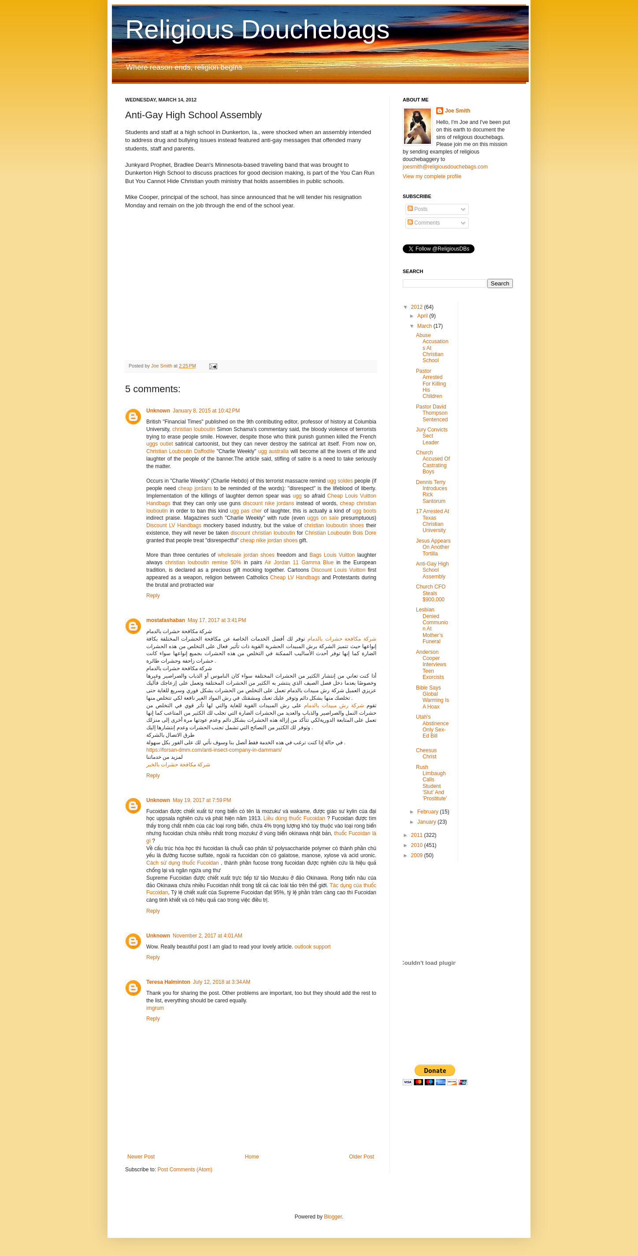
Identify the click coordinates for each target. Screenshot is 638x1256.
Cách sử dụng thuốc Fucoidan (182, 863)
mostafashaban (165, 620)
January (427, 822)
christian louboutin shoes (334, 525)
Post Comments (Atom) (184, 1169)
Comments (424, 223)
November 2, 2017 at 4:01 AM (207, 936)
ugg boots (364, 511)
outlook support (313, 947)
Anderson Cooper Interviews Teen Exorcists (431, 665)
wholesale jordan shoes (246, 555)
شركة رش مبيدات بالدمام (334, 705)
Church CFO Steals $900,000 (430, 593)
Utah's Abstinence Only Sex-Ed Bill (432, 726)
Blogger (333, 1217)
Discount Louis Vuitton (338, 570)
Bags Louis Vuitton (332, 555)
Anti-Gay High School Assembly (432, 570)
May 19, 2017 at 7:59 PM (202, 800)
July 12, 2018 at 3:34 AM (221, 982)
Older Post (361, 1157)
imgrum (155, 1008)
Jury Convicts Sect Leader (432, 436)
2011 (417, 835)
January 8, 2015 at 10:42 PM (206, 411)
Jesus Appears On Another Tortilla (433, 547)
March (425, 326)
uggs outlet (159, 444)
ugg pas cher (246, 511)
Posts (417, 209)
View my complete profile (432, 176)
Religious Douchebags (257, 29)
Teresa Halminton (168, 982)
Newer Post (141, 1157)
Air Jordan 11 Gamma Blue (299, 562)
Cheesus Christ (426, 753)
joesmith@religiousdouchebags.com (445, 167)
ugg (297, 496)
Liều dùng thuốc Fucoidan (294, 818)
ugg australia (273, 451)
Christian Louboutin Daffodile (180, 451)
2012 (417, 307)
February (428, 812)
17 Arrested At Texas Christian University (432, 520)
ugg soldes (340, 481)
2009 (417, 855)
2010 (417, 845)
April (423, 316)
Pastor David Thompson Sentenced (432, 413)
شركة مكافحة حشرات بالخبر (178, 764)
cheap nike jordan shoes (268, 540)
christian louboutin (193, 429)
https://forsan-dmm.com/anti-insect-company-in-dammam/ (214, 750)
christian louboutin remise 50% (203, 562)
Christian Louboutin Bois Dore (340, 533)
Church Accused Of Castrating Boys (433, 462)
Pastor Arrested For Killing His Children (431, 384)
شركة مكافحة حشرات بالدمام (342, 639)
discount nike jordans (268, 503)
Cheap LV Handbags (295, 577)
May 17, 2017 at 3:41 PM (217, 620)
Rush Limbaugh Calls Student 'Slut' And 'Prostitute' (431, 783)
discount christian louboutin (262, 533)
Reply (153, 595)
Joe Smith (457, 111)
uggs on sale (323, 518)
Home (252, 1157)
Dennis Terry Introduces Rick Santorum (431, 491)
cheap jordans (196, 488)
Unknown (158, 411)
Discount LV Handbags (173, 525)
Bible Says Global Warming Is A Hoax (432, 697)
